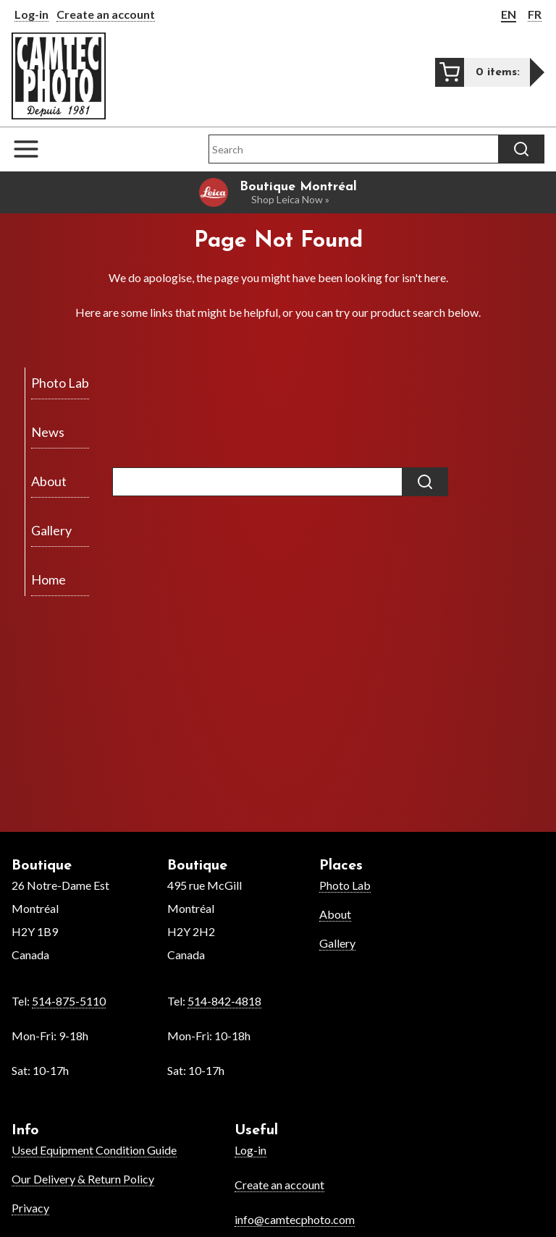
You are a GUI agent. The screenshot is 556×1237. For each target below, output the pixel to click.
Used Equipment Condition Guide (94, 1150)
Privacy (30, 1208)
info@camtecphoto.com (295, 1219)
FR (535, 14)
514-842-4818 (224, 1001)
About (335, 914)
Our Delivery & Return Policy (83, 1179)
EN (508, 14)
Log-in (31, 14)
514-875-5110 (69, 1001)
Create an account (105, 14)
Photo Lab (345, 885)
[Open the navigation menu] (33, 149)
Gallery (337, 943)
